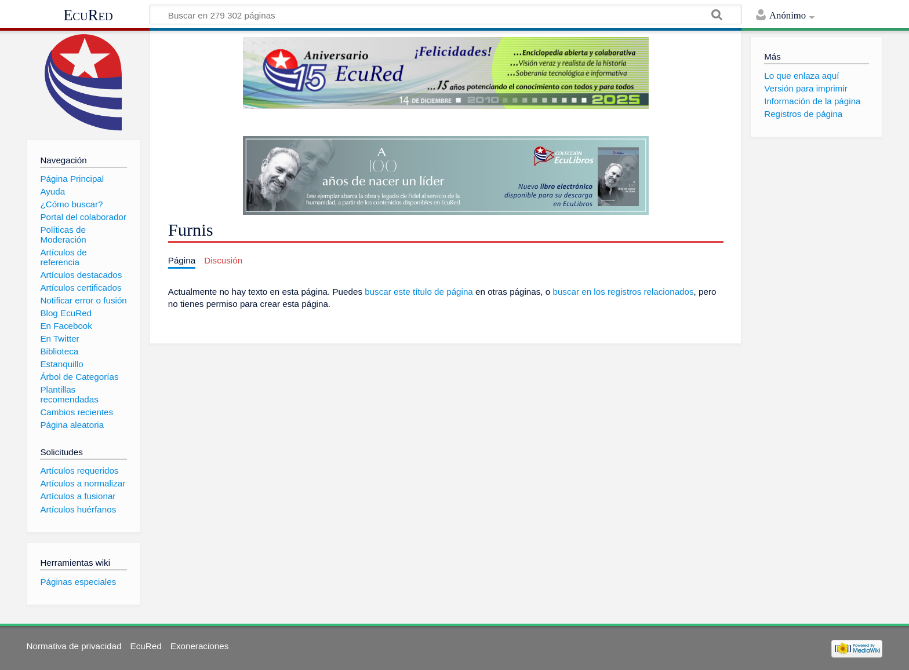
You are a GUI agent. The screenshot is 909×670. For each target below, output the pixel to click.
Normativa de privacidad (74, 646)
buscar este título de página (419, 291)
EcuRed (88, 15)
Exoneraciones (199, 646)
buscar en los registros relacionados (622, 291)
